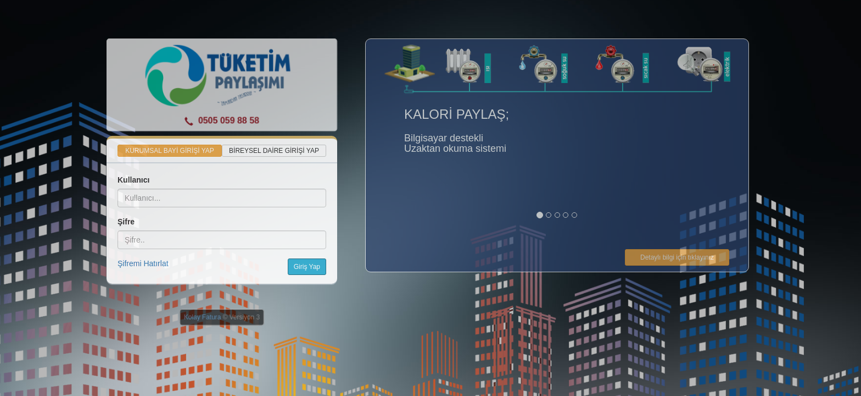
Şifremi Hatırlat (143, 263)
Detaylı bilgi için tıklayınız (677, 257)
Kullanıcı (133, 179)
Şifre (126, 221)
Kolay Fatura (202, 317)
